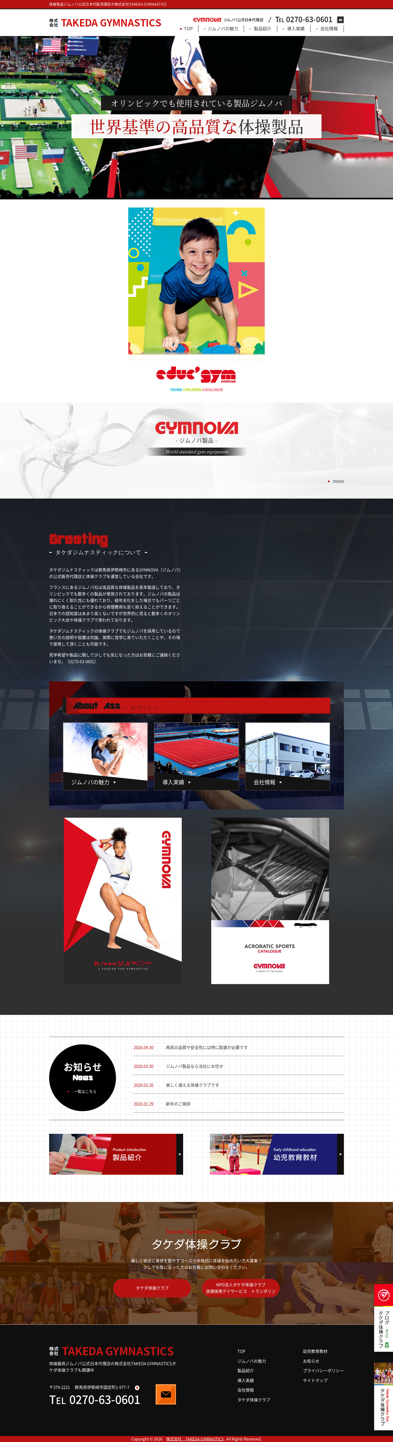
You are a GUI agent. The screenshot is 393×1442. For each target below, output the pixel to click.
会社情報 (329, 28)
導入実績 (296, 28)
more (338, 481)
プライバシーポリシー (323, 1371)
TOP (188, 28)
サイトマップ (315, 1380)
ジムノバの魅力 (223, 28)
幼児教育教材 (315, 1351)
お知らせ (311, 1361)
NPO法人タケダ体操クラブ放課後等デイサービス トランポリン (241, 1288)
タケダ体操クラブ (152, 1288)
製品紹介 (262, 28)
